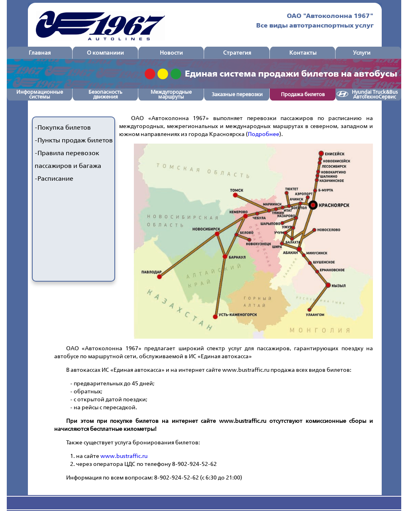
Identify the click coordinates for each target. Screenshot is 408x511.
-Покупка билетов (63, 127)
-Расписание (54, 178)
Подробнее (263, 133)
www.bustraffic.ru (123, 455)
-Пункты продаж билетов (74, 140)
